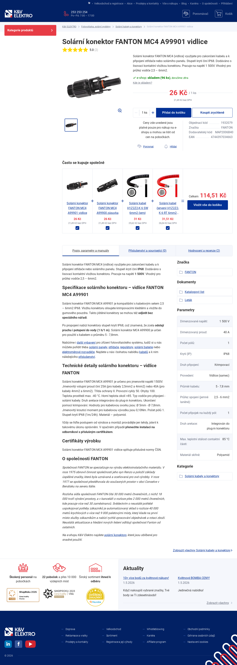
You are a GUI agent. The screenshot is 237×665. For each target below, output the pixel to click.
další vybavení (86, 342)
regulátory (126, 347)
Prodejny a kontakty (147, 3)
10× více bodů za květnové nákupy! (146, 578)
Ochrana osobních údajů (201, 635)
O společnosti (210, 3)
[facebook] (18, 644)
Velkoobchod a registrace (108, 3)
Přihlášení (226, 3)
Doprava (70, 629)
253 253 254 (79, 12)
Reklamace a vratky (77, 635)
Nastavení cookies (198, 641)
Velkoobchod (113, 629)
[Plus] (153, 112)
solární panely (98, 347)
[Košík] (224, 13)
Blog (184, 3)
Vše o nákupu (170, 3)
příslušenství (87, 357)
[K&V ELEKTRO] (18, 14)
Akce (129, 3)
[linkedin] (8, 644)
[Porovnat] (145, 146)
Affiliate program (156, 641)
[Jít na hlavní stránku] (89, 3)
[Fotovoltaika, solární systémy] (96, 26)
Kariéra (194, 3)
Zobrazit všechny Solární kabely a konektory (203, 550)
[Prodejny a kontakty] (59, 573)
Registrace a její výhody (119, 641)
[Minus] (136, 112)
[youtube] (30, 644)
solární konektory (115, 535)
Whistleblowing (155, 629)
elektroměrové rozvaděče (78, 352)
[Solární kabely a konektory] (129, 26)
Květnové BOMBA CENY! (194, 578)
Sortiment (111, 635)
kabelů (143, 352)
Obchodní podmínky (199, 629)
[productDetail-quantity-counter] (144, 113)
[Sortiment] (95, 573)
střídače (114, 347)
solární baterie (143, 347)
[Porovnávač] (195, 13)
